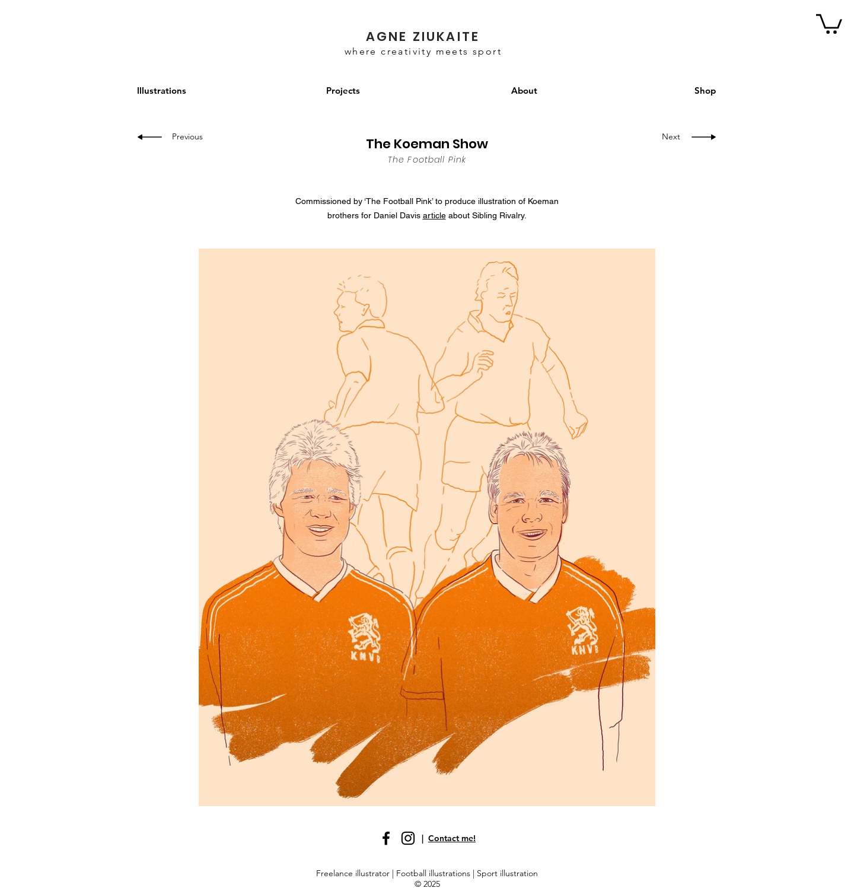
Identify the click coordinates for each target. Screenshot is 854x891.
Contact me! (452, 838)
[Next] (668, 137)
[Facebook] (386, 838)
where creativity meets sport (423, 51)
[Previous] (191, 137)
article (434, 215)
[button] (829, 23)
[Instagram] (408, 838)
